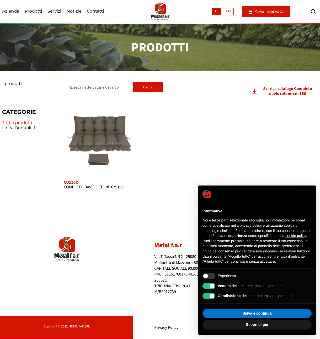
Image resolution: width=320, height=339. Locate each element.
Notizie (74, 11)
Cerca (148, 87)
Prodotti (33, 11)
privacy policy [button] (251, 225)
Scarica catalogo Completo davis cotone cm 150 (287, 91)
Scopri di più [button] (257, 324)
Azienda (10, 11)
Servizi (54, 11)
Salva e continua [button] (257, 313)
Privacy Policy (166, 327)
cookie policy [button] (295, 236)
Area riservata (266, 11)
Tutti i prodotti (17, 122)
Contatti (95, 11)
